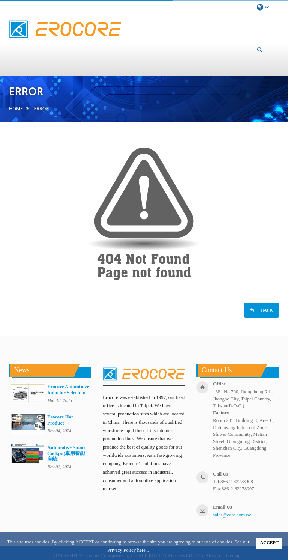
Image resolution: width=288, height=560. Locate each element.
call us (220, 474)
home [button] (23, 45)
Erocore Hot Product (60, 419)
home (16, 108)
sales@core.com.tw (232, 515)
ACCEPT (269, 542)
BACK (261, 310)
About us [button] (59, 36)
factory (221, 412)
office (219, 384)
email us (222, 507)
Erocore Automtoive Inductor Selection (68, 389)
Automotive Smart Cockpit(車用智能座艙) (66, 453)
